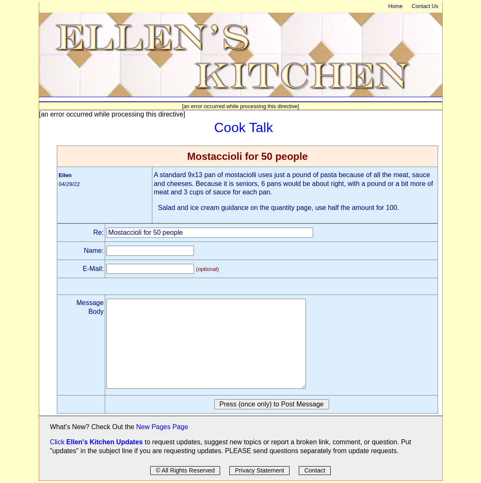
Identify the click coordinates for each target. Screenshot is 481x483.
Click (58, 442)
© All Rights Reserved (185, 470)
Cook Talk (243, 127)
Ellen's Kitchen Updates (104, 442)
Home (395, 6)
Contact (314, 470)
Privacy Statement (259, 470)
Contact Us (425, 6)
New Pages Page (162, 426)
